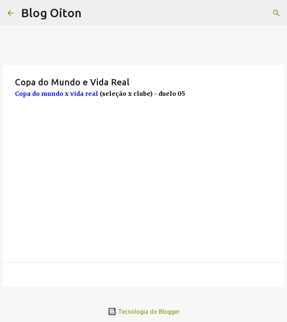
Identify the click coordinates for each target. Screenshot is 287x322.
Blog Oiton (51, 12)
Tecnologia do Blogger (144, 311)
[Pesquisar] (276, 13)
